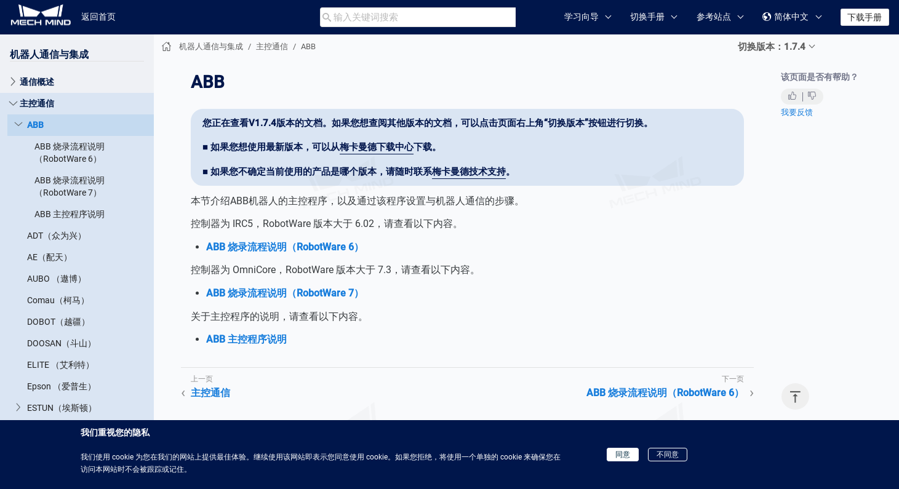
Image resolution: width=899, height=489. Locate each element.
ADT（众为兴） (56, 236)
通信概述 (37, 82)
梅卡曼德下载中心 (377, 147)
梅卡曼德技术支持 (469, 171)
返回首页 (98, 17)
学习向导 (581, 17)
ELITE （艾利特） (60, 365)
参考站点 (714, 17)
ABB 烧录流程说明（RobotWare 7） (69, 186)
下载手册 (864, 17)
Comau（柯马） (58, 300)
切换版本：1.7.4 (771, 46)
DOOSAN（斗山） (61, 343)
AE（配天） (49, 257)
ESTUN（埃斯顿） (62, 408)
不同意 (668, 454)
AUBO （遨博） (56, 279)
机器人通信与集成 (49, 54)
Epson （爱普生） (61, 386)
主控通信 (37, 103)
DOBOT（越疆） (58, 322)
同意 (622, 454)
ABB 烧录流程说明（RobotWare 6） (69, 152)
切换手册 (647, 17)
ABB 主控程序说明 (69, 214)
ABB (35, 125)
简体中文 (785, 17)
